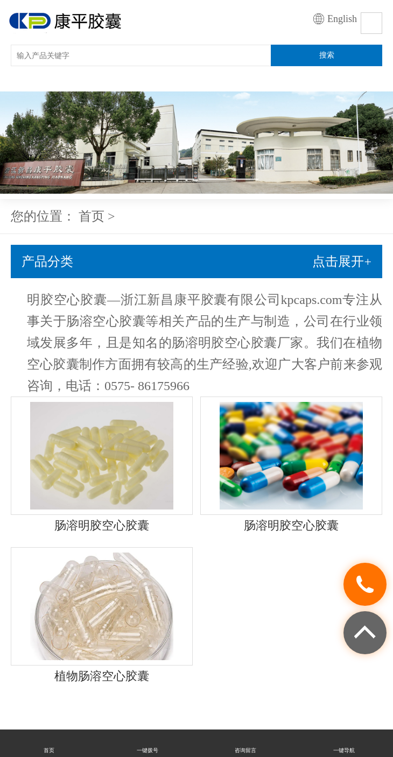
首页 (91, 216)
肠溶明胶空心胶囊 (101, 525)
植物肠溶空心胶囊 (101, 676)
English (342, 18)
